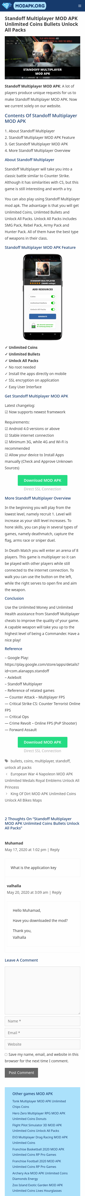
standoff (62, 761)
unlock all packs (18, 767)
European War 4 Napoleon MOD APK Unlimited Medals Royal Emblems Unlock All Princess (42, 781)
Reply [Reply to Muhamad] (55, 849)
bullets (16, 761)
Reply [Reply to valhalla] (57, 892)
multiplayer (44, 761)
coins (28, 761)
